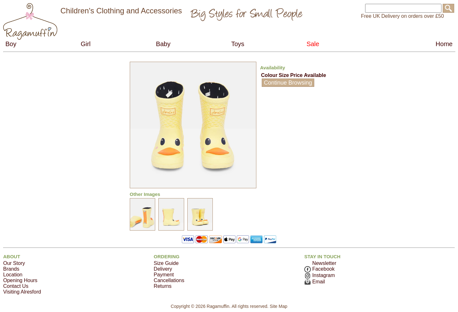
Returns (162, 286)
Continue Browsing (288, 83)
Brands (11, 269)
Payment (164, 274)
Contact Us (15, 286)
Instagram (319, 275)
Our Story (14, 263)
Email (314, 281)
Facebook (319, 269)
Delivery (163, 269)
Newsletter (324, 263)
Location (13, 274)
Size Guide (166, 263)
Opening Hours (20, 280)
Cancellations (169, 280)
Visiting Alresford (22, 292)
